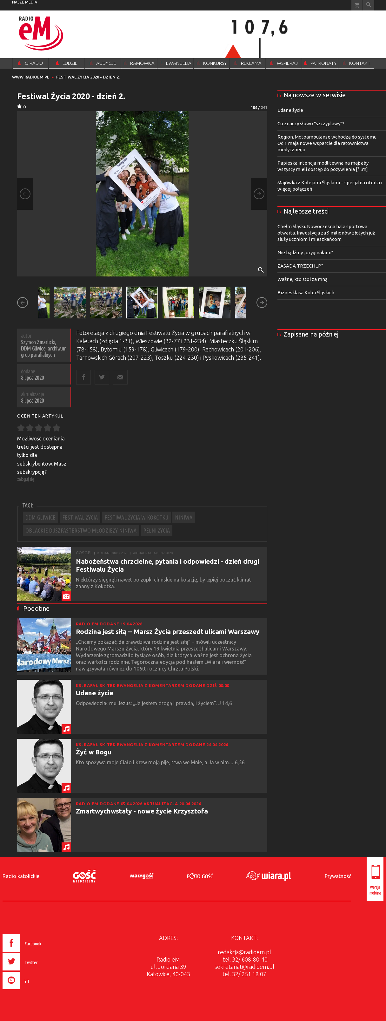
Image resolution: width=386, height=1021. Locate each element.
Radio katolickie (21, 876)
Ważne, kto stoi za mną (302, 279)
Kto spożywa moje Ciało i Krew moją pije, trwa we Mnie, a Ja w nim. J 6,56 (161, 762)
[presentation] (35, 990)
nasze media (24, 2)
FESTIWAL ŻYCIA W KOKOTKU (136, 517)
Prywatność (338, 876)
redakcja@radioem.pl (244, 952)
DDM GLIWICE (40, 517)
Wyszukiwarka (368, 5)
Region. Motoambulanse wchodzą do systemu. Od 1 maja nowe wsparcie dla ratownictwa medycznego (327, 143)
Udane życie (94, 693)
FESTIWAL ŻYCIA (80, 517)
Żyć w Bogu (93, 752)
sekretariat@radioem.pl (244, 966)
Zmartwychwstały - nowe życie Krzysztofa (142, 811)
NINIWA (183, 517)
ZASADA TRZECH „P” (300, 266)
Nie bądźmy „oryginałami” (305, 252)
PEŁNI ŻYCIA (156, 530)
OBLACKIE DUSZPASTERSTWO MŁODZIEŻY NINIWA (80, 530)
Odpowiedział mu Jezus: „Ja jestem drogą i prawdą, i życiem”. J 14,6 (154, 703)
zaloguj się (25, 479)
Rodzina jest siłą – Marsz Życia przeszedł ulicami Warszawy (167, 631)
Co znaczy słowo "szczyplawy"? (310, 123)
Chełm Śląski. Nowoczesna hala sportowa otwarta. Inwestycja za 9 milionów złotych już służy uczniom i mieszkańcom (326, 233)
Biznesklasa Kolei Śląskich (305, 292)
